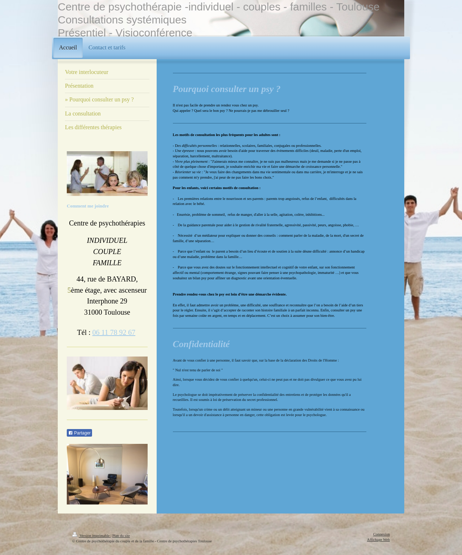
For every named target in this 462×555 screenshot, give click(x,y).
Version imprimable (91, 536)
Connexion (381, 534)
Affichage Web (378, 540)
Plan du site (121, 536)
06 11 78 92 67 (113, 332)
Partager (79, 433)
